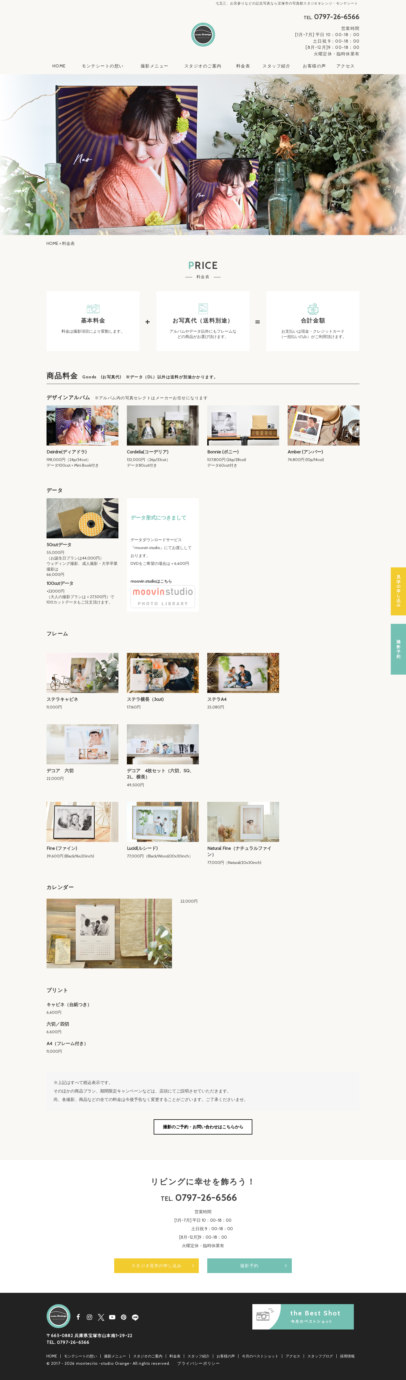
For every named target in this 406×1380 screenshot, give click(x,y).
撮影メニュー (155, 66)
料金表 (243, 66)
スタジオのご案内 (203, 66)
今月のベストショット (260, 1356)
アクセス (345, 66)
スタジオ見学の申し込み (156, 1265)
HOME (59, 66)
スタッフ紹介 (276, 66)
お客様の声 (314, 66)
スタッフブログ (320, 1356)
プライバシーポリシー (198, 1363)
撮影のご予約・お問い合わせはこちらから (203, 1127)
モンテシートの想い (103, 66)
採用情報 (347, 1356)
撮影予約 (249, 1265)
